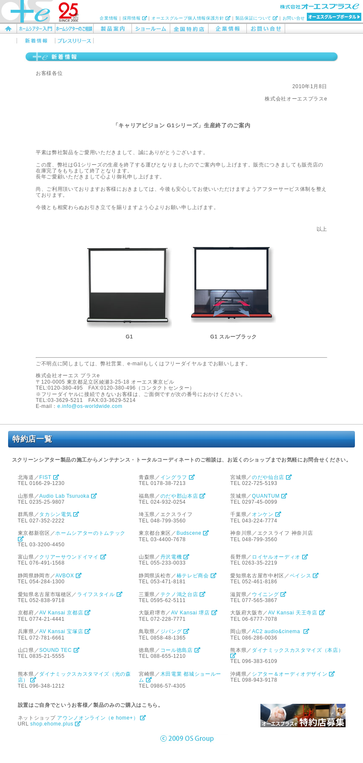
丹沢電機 (175, 557)
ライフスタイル (100, 594)
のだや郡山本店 (183, 496)
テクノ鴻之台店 (183, 594)
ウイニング (269, 594)
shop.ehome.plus (55, 724)
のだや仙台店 (272, 477)
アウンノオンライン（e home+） (101, 718)
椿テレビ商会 (197, 576)
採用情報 (135, 18)
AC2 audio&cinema (281, 631)
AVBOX (68, 576)
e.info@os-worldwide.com (90, 406)
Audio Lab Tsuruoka (68, 496)
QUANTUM (270, 496)
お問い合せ (294, 18)
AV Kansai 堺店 (194, 613)
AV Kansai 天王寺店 (296, 613)
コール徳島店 (180, 650)
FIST (49, 477)
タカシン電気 (59, 514)
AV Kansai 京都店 (65, 613)
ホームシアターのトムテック (72, 535)
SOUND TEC (59, 650)
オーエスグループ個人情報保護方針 (191, 18)
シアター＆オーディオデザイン (293, 674)
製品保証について (256, 18)
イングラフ (177, 477)
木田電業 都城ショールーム (180, 677)
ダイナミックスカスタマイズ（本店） (287, 652)
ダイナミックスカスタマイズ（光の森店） (74, 677)
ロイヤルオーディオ (280, 557)
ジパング (175, 631)
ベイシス (304, 576)
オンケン (266, 514)
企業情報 (109, 18)
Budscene (193, 533)
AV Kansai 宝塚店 (65, 631)
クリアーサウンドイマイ (72, 557)
